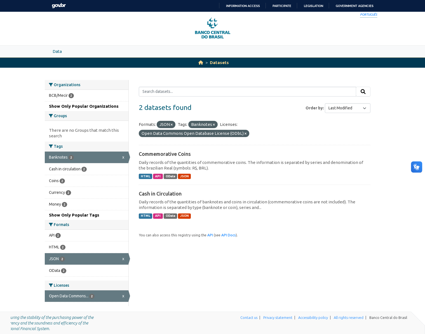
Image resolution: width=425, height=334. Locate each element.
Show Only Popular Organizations (84, 106)
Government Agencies (355, 6)
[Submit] (363, 92)
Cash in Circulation (160, 193)
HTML (145, 176)
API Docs (228, 235)
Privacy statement (277, 317)
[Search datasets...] (247, 92)
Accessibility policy (313, 317)
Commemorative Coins (165, 154)
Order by (314, 108)
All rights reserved (348, 317)
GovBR (59, 5)
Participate (282, 6)
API (158, 176)
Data (57, 51)
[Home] (200, 62)
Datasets (219, 62)
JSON (184, 176)
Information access (243, 6)
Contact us (248, 317)
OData (170, 176)
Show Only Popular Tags (74, 215)
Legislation (313, 6)
